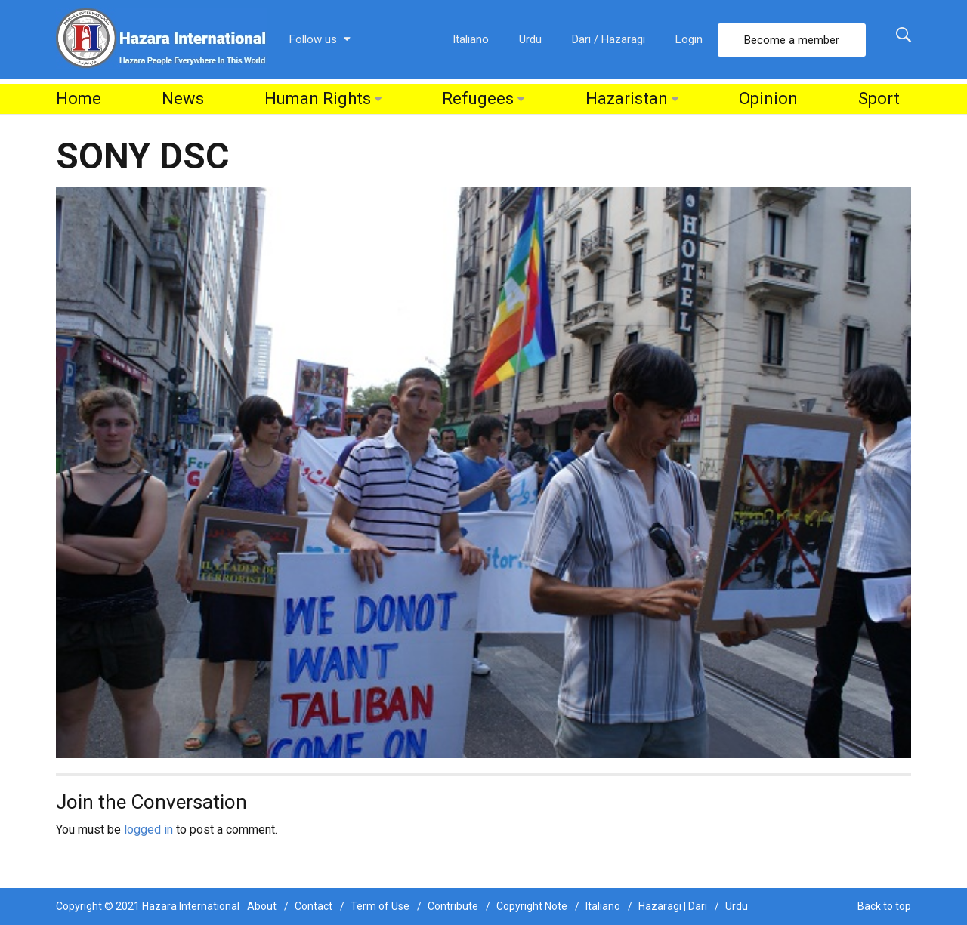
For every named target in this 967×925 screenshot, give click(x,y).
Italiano (471, 39)
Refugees (478, 98)
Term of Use (380, 906)
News (183, 98)
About (262, 906)
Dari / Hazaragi (608, 39)
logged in (148, 829)
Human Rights (317, 98)
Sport (879, 98)
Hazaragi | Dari (672, 906)
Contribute (453, 906)
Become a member (791, 40)
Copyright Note (531, 906)
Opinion (768, 98)
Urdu (530, 39)
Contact (313, 906)
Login (689, 39)
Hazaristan (626, 98)
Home (78, 98)
